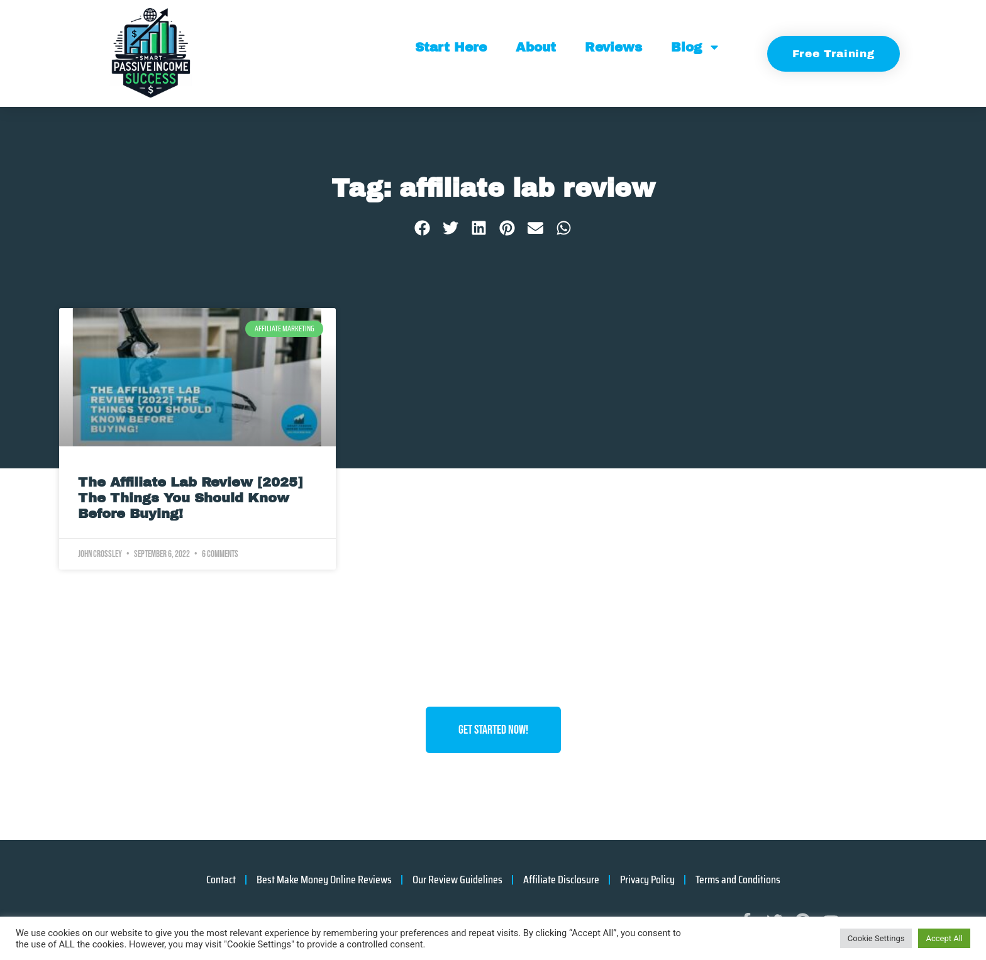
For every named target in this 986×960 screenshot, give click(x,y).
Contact (221, 879)
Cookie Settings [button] (876, 938)
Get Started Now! (493, 729)
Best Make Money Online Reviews (324, 879)
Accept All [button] (944, 938)
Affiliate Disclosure (561, 879)
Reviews (613, 47)
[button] (422, 228)
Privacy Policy (647, 879)
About (536, 47)
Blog (696, 47)
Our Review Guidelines (457, 879)
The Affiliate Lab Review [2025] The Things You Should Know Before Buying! (190, 498)
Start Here (451, 47)
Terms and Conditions (737, 879)
